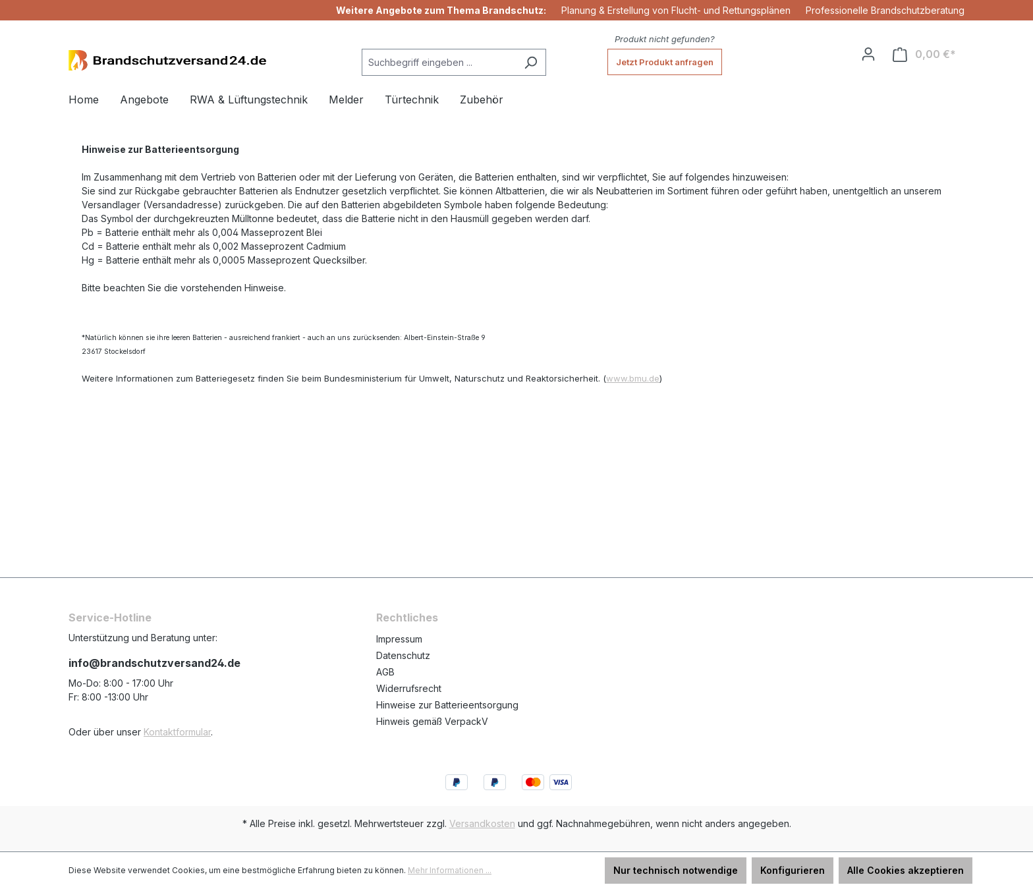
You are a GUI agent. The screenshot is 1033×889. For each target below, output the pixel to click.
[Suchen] (530, 62)
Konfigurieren (792, 870)
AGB (385, 671)
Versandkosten (482, 823)
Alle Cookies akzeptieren (905, 870)
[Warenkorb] (924, 54)
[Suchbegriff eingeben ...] (439, 62)
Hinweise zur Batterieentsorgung (447, 704)
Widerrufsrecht (408, 688)
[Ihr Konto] (868, 54)
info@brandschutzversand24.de (154, 663)
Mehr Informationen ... (449, 870)
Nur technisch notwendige (675, 870)
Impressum (399, 639)
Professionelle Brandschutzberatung (885, 10)
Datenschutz (403, 655)
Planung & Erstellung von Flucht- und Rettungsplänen (676, 10)
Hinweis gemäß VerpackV (432, 721)
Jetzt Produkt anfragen (664, 62)
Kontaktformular (177, 731)
